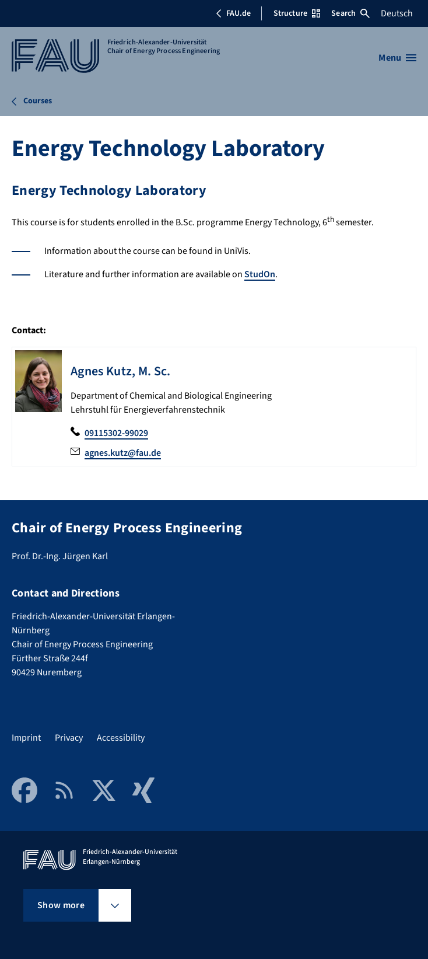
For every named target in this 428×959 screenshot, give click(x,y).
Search (350, 13)
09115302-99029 (116, 433)
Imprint (26, 737)
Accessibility (121, 737)
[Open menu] (397, 58)
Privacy (69, 737)
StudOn (259, 274)
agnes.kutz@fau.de (123, 453)
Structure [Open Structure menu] (296, 13)
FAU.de (233, 13)
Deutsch (397, 13)
